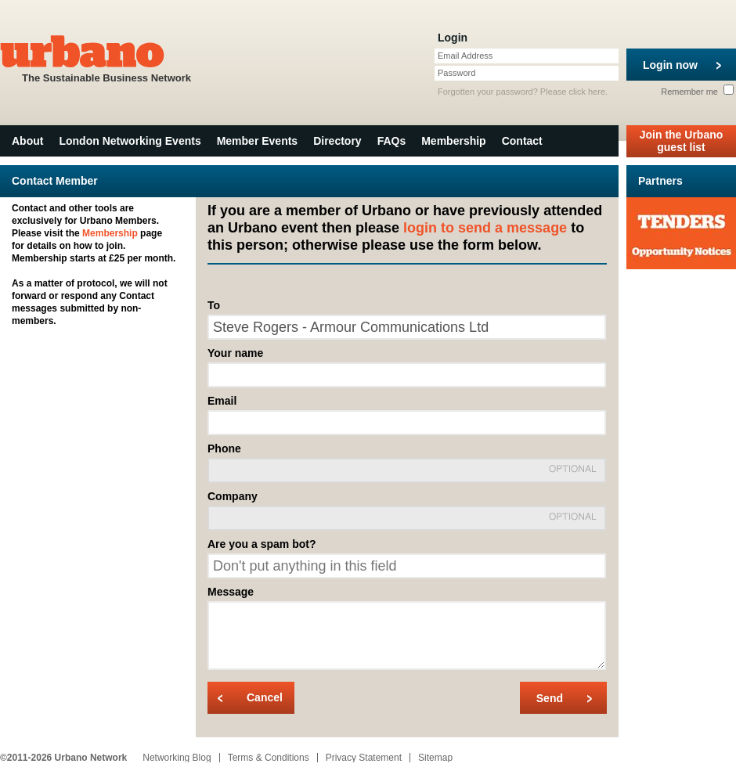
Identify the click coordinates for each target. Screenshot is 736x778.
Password (456, 72)
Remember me (697, 91)
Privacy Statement (364, 757)
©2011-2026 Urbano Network (63, 757)
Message (230, 591)
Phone (224, 448)
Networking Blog (177, 757)
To (213, 305)
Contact (522, 141)
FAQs (391, 141)
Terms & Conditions (268, 757)
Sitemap (435, 757)
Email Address (465, 55)
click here (587, 91)
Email (221, 400)
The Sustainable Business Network (106, 57)
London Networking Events (129, 141)
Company (232, 496)
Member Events (257, 141)
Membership (453, 141)
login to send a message (485, 228)
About (27, 141)
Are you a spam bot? (261, 543)
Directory (337, 141)
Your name (235, 353)
